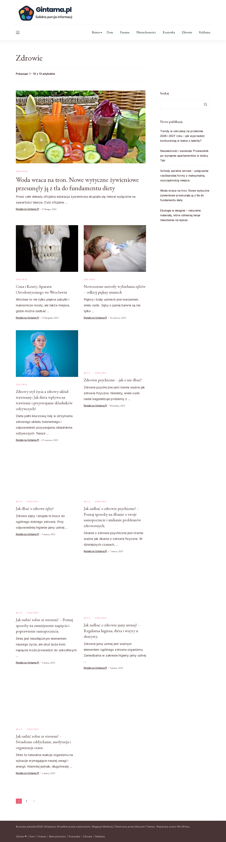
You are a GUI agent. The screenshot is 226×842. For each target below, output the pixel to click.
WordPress (183, 826)
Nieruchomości (146, 32)
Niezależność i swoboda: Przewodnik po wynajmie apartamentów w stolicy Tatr (184, 155)
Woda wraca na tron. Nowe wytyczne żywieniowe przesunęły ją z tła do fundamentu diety (79, 183)
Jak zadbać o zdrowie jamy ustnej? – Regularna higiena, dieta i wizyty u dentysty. (112, 630)
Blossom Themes (145, 826)
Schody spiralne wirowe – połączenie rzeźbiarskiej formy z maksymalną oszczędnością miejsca (184, 175)
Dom (110, 32)
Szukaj (164, 93)
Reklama (204, 32)
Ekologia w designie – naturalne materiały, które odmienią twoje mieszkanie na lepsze (180, 215)
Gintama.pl (50, 826)
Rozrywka (169, 32)
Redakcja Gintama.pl (27, 209)
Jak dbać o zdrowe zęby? (35, 508)
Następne (34, 800)
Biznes (96, 32)
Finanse (125, 32)
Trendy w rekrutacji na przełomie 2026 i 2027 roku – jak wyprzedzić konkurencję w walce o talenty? (182, 135)
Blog (87, 373)
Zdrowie (187, 32)
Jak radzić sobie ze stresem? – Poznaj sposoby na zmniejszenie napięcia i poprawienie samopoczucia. (44, 625)
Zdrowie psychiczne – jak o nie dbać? (113, 380)
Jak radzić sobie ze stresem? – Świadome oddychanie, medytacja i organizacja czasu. (43, 741)
